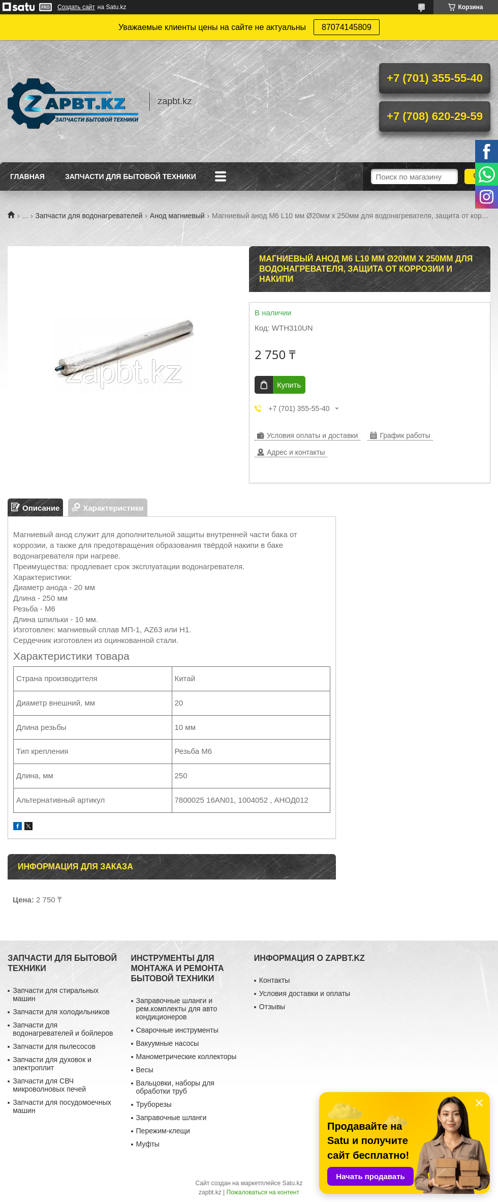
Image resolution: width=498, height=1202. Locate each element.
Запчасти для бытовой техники (130, 176)
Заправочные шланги (171, 1117)
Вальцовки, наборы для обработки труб (175, 1087)
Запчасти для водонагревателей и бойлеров (63, 1029)
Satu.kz (292, 1183)
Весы (144, 1070)
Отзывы (272, 1007)
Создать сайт (76, 7)
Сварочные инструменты (177, 1030)
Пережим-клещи (163, 1131)
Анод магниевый (177, 216)
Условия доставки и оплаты (304, 993)
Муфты (148, 1144)
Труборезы (154, 1104)
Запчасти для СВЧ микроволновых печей (49, 1085)
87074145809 (346, 27)
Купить (289, 384)
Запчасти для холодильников (61, 1012)
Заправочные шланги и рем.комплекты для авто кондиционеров (176, 1008)
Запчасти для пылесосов (54, 1046)
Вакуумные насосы (167, 1043)
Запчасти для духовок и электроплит (52, 1064)
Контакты (274, 980)
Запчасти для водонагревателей (89, 216)
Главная (27, 176)
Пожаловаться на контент (263, 1192)
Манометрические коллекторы (186, 1056)
